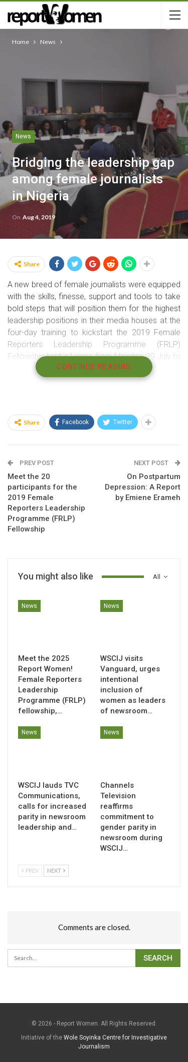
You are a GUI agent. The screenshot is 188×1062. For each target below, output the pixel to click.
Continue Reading (94, 367)
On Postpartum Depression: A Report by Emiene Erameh (142, 487)
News (23, 136)
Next (56, 870)
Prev (30, 870)
